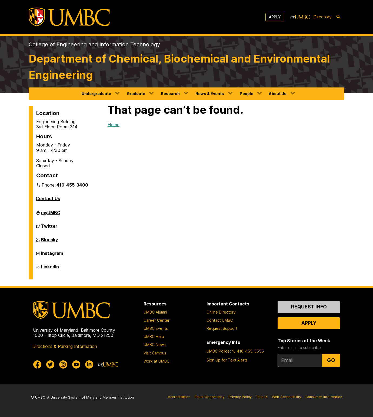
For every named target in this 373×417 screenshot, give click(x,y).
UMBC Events (156, 328)
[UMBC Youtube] (76, 364)
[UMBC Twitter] (50, 364)
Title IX (262, 397)
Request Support (222, 328)
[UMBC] (69, 17)
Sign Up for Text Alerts (227, 360)
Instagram (52, 255)
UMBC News (155, 344)
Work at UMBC (156, 361)
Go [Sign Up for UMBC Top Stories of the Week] (331, 360)
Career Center (156, 320)
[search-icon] (338, 17)
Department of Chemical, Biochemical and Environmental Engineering (179, 67)
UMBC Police (218, 351)
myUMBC (50, 214)
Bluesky (49, 241)
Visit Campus (155, 353)
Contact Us (48, 198)
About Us (278, 93)
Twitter (49, 228)
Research (170, 93)
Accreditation (179, 397)
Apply (275, 17)
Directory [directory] (322, 16)
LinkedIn (50, 268)
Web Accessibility (286, 397)
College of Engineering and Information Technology (94, 44)
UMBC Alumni (155, 312)
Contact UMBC (220, 320)
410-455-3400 (72, 185)
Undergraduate (96, 93)
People (246, 93)
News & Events (209, 93)
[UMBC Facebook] (37, 364)
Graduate (136, 93)
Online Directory (221, 312)
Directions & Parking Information (64, 346)
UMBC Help (154, 336)
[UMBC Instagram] (63, 364)
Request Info (309, 307)
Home (113, 124)
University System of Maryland (76, 397)
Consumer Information (323, 397)
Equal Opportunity (209, 397)
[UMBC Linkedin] (89, 364)
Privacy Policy (240, 397)
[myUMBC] (300, 17)
